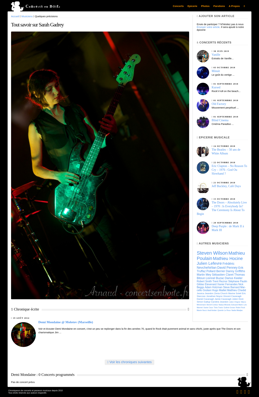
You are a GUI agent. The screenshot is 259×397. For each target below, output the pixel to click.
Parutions (219, 6)
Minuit (216, 71)
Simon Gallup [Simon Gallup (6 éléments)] (203, 302)
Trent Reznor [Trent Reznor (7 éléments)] (220, 281)
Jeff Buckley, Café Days (226, 186)
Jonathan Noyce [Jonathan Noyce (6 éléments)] (214, 296)
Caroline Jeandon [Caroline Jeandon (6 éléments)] (219, 302)
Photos (205, 6)
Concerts (178, 6)
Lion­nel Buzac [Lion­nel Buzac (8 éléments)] (215, 278)
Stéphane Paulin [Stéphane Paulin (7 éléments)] (237, 281)
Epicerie (192, 6)
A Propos (234, 6)
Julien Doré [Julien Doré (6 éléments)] (237, 299)
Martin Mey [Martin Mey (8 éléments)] (204, 274)
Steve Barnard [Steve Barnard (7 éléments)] (231, 287)
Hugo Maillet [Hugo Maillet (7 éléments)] (219, 290)
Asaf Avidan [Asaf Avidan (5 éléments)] (212, 310)
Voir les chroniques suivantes (129, 362)
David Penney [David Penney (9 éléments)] (227, 267)
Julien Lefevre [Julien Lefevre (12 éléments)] (209, 263)
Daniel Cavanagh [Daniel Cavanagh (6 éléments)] (205, 299)
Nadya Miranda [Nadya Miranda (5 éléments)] (224, 305)
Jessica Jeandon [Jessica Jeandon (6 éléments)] (205, 293)
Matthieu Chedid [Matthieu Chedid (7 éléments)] (236, 290)
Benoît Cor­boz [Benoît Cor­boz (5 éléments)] (212, 305)
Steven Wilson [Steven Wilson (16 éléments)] (212, 253)
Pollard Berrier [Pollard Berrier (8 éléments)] (215, 271)
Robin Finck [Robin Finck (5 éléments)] (240, 307)
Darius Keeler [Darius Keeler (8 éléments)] (233, 278)
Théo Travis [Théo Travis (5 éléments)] (218, 307)
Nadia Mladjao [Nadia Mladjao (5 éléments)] (237, 310)
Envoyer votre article (208, 27)
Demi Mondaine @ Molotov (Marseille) (65, 322)
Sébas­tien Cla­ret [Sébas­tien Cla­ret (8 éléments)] (223, 274)
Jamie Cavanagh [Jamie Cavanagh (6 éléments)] (223, 299)
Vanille (216, 54)
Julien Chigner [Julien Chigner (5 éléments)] (234, 302)
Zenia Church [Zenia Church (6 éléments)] (220, 293)
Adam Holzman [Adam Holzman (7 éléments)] (213, 287)
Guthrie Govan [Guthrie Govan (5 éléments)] (229, 307)
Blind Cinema (220, 120)
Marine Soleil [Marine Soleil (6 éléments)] (234, 293)
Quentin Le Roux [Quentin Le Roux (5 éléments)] (224, 310)
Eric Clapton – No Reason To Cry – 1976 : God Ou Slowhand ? (229, 169)
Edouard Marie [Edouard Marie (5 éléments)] (237, 305)
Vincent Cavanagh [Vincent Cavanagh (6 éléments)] (232, 296)
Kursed (216, 87)
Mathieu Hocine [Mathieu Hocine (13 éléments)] (228, 258)
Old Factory (219, 104)
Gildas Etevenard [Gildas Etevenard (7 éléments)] (207, 284)
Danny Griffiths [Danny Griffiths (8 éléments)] (235, 271)
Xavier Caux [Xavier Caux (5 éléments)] (208, 307)
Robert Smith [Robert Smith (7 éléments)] (204, 281)
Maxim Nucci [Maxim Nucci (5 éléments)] (202, 310)
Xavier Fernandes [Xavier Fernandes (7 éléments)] (227, 284)
